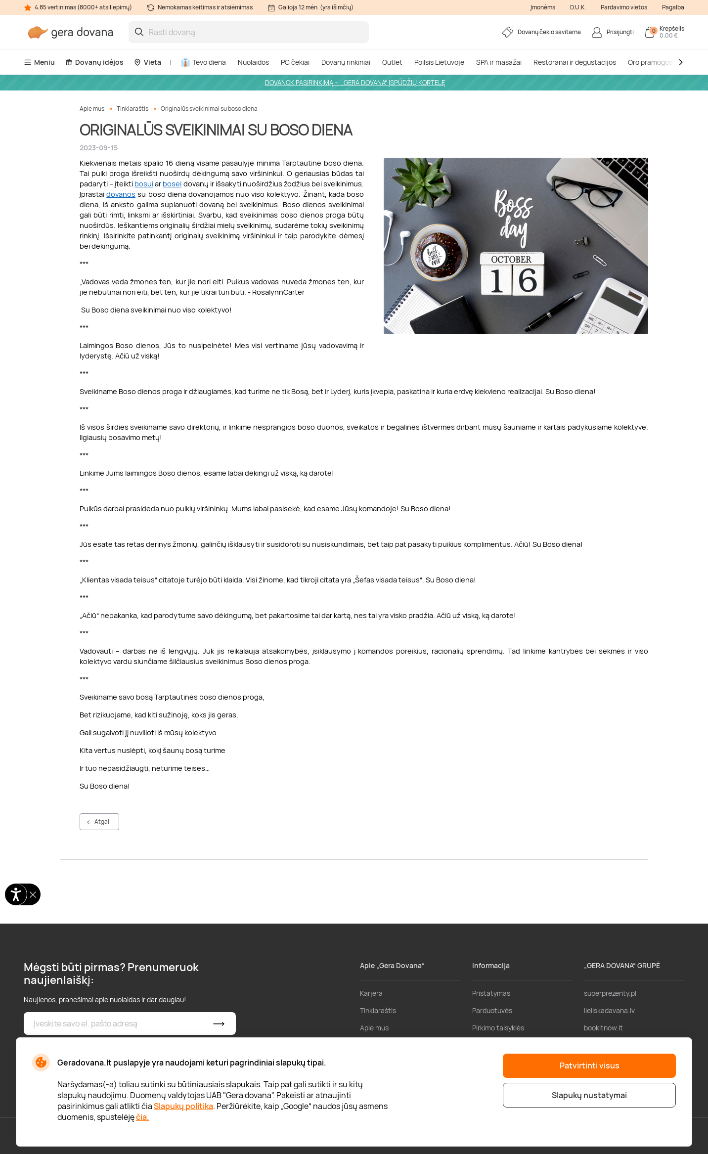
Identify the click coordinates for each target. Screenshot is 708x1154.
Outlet (392, 62)
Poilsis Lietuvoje (439, 62)
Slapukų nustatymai (589, 1095)
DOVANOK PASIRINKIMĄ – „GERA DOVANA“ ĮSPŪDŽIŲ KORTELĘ (355, 82)
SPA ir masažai (499, 62)
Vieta (147, 62)
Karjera (371, 993)
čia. (142, 1116)
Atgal (101, 821)
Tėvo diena (203, 62)
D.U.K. (578, 7)
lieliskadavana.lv (609, 1010)
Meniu (39, 62)
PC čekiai (295, 62)
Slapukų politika (183, 1106)
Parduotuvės (492, 1010)
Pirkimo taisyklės (498, 1027)
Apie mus (92, 108)
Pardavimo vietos (624, 7)
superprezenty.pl (610, 993)
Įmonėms (543, 7)
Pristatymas (491, 993)
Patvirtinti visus (590, 1065)
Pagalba (673, 7)
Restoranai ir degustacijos (574, 62)
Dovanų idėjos (94, 62)
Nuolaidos (253, 62)
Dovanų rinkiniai (345, 62)
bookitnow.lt (603, 1027)
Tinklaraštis (132, 108)
